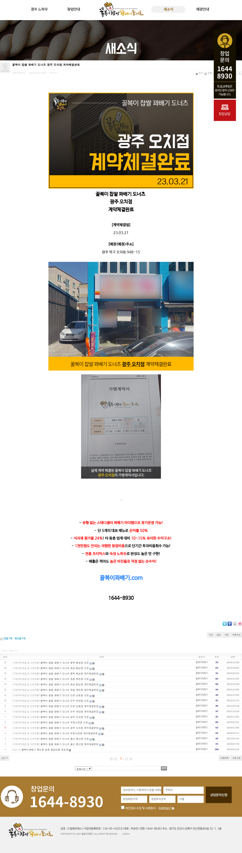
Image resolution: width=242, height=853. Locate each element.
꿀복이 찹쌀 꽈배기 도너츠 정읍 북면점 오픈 (64, 679)
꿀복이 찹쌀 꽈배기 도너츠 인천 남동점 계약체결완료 (69, 706)
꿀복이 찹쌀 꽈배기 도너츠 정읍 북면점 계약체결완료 (69, 689)
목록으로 (236, 634)
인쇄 (208, 72)
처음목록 (224, 757)
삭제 (226, 634)
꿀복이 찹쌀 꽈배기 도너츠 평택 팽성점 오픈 (64, 662)
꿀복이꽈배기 (202, 662)
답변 (219, 634)
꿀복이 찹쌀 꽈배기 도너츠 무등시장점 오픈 (64, 722)
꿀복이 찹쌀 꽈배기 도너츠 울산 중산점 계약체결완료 (69, 744)
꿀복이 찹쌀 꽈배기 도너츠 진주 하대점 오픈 (64, 700)
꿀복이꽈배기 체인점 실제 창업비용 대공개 (44, 749)
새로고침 (236, 757)
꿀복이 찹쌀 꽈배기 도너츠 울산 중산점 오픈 (64, 738)
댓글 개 (8, 638)
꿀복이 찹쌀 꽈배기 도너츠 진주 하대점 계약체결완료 (69, 711)
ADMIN (125, 834)
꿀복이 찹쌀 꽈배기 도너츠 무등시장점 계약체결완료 (69, 733)
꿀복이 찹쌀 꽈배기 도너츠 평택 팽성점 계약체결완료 (69, 673)
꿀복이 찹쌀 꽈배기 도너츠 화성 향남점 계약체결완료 (69, 684)
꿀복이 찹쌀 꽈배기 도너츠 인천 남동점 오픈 (64, 695)
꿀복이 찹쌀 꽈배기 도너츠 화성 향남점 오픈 (64, 668)
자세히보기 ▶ (166, 808)
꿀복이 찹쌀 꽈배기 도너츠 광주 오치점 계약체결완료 (69, 727)
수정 (211, 634)
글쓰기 (5, 757)
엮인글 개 (20, 638)
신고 (199, 72)
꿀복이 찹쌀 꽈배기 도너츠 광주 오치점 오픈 (64, 717)
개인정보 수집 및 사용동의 (138, 808)
